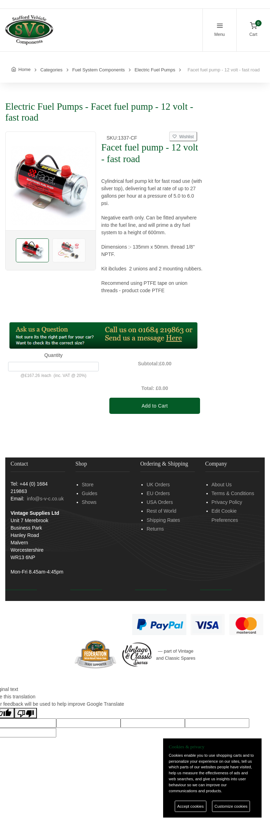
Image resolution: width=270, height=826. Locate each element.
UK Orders (158, 484)
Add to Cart (155, 406)
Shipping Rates (163, 520)
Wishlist (183, 136)
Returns (155, 529)
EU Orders (158, 493)
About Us (222, 484)
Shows (89, 502)
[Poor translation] (25, 713)
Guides (89, 493)
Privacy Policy (227, 502)
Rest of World (161, 511)
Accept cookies (190, 806)
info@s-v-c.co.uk (45, 498)
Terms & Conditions (233, 493)
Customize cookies (231, 806)
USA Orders (160, 502)
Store (88, 484)
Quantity (53, 355)
